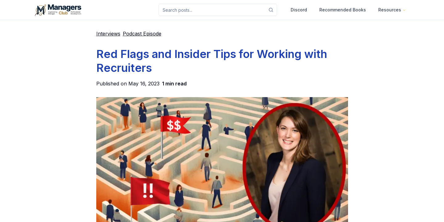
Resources (392, 9)
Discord (299, 9)
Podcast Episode (142, 34)
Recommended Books (342, 9)
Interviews (108, 34)
